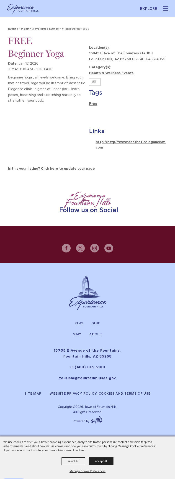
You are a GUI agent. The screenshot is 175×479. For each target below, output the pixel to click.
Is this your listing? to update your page (51, 168)
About (95, 334)
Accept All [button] (101, 461)
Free (93, 103)
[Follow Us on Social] (87, 202)
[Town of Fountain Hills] (23, 8)
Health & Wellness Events (40, 28)
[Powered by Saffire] (96, 419)
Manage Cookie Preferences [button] (87, 471)
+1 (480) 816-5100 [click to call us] (87, 367)
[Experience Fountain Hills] (87, 293)
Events (13, 28)
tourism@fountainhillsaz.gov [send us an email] (87, 378)
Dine (96, 323)
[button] (165, 8)
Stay (77, 334)
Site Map (32, 393)
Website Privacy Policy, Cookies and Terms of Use (100, 393)
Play (79, 323)
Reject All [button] (73, 461)
